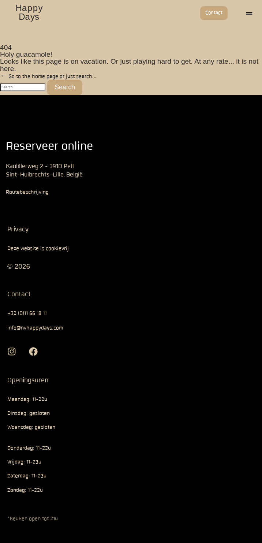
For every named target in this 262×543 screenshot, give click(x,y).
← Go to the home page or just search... (48, 58)
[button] (249, 13)
